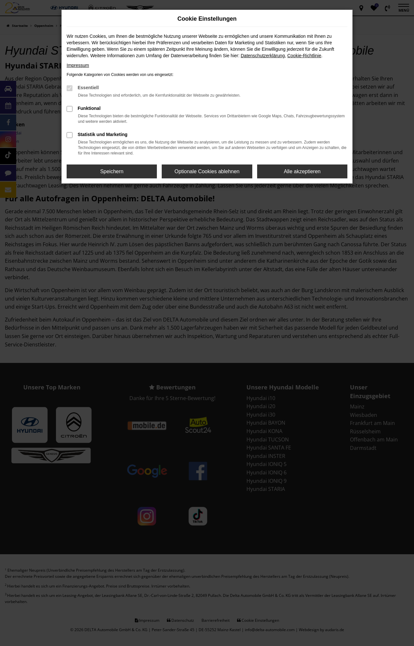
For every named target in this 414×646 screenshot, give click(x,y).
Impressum (78, 65)
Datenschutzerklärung (263, 55)
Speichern (112, 171)
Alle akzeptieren (302, 171)
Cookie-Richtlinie (304, 55)
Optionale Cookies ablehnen (206, 171)
